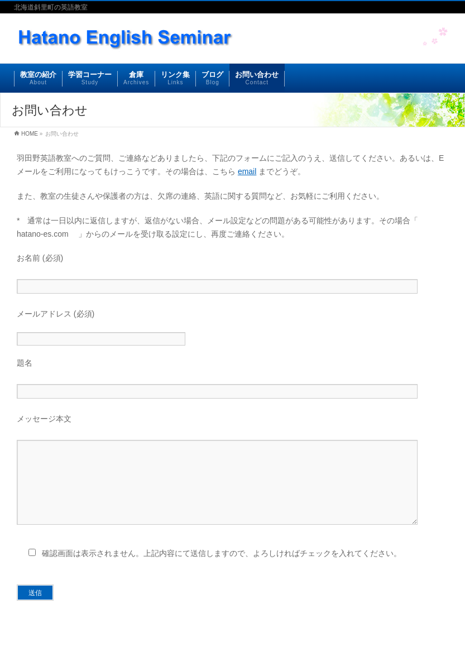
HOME (29, 134)
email (247, 171)
